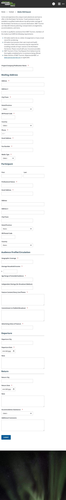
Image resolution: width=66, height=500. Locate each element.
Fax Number (6, 146)
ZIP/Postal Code (7, 113)
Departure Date (7, 347)
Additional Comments (9, 418)
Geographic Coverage (9, 258)
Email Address (6, 138)
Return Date (6, 385)
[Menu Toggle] (61, 3)
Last (25, 172)
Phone (4, 130)
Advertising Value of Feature (11, 324)
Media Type (5, 154)
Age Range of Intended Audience (13, 276)
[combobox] (3, 133)
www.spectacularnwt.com (12, 57)
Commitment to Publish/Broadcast (14, 308)
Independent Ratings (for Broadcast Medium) (17, 284)
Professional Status (8, 182)
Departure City (7, 339)
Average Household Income (11, 266)
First (3, 172)
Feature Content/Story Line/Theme (14, 292)
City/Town (5, 97)
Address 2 (5, 89)
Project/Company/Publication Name (14, 65)
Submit (6, 437)
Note (3, 356)
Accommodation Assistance (11, 409)
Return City (5, 377)
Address (4, 81)
